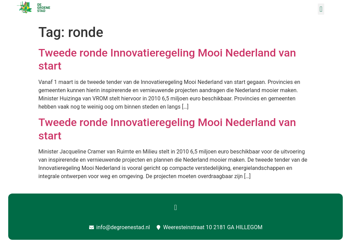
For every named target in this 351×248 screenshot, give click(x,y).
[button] (321, 9)
